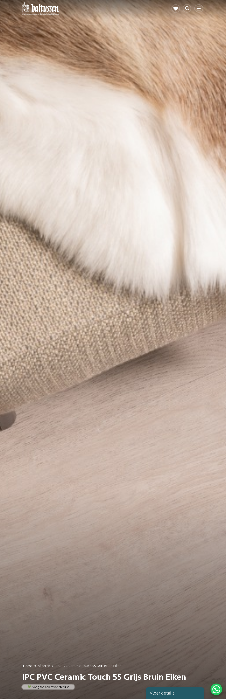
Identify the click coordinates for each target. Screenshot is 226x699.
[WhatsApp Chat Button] (216, 689)
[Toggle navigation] (199, 10)
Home (28, 665)
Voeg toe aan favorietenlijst (48, 687)
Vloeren (44, 665)
